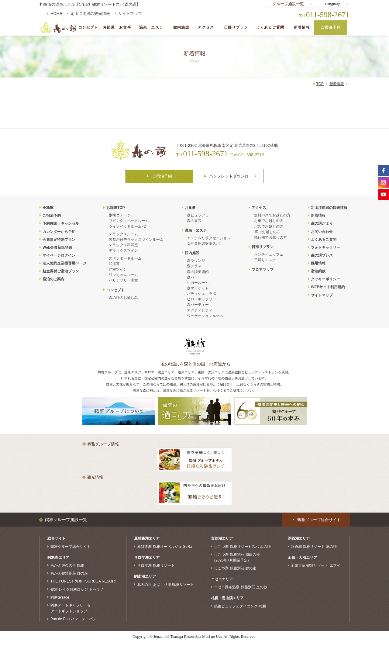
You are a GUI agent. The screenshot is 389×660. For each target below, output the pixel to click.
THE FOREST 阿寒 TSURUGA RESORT (83, 581)
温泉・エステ (151, 27)
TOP (320, 84)
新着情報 (302, 27)
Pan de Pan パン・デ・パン (73, 619)
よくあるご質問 (270, 27)
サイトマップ (130, 14)
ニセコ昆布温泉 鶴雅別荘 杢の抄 (240, 587)
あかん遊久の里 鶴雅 (67, 565)
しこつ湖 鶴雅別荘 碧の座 (235, 568)
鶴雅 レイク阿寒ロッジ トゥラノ (77, 589)
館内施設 (181, 27)
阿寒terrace (59, 597)
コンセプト (88, 27)
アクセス (206, 27)
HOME (56, 14)
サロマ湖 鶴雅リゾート (155, 565)
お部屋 (109, 27)
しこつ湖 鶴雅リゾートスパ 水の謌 (242, 546)
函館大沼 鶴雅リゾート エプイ (315, 565)
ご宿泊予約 (331, 27)
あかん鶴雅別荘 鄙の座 (69, 573)
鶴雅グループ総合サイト (70, 546)
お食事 (125, 27)
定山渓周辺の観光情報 (90, 14)
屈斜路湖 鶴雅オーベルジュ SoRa (164, 546)
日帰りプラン (236, 27)
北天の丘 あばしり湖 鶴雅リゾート (165, 584)
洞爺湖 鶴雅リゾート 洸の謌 (314, 546)
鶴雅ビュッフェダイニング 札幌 (240, 606)
